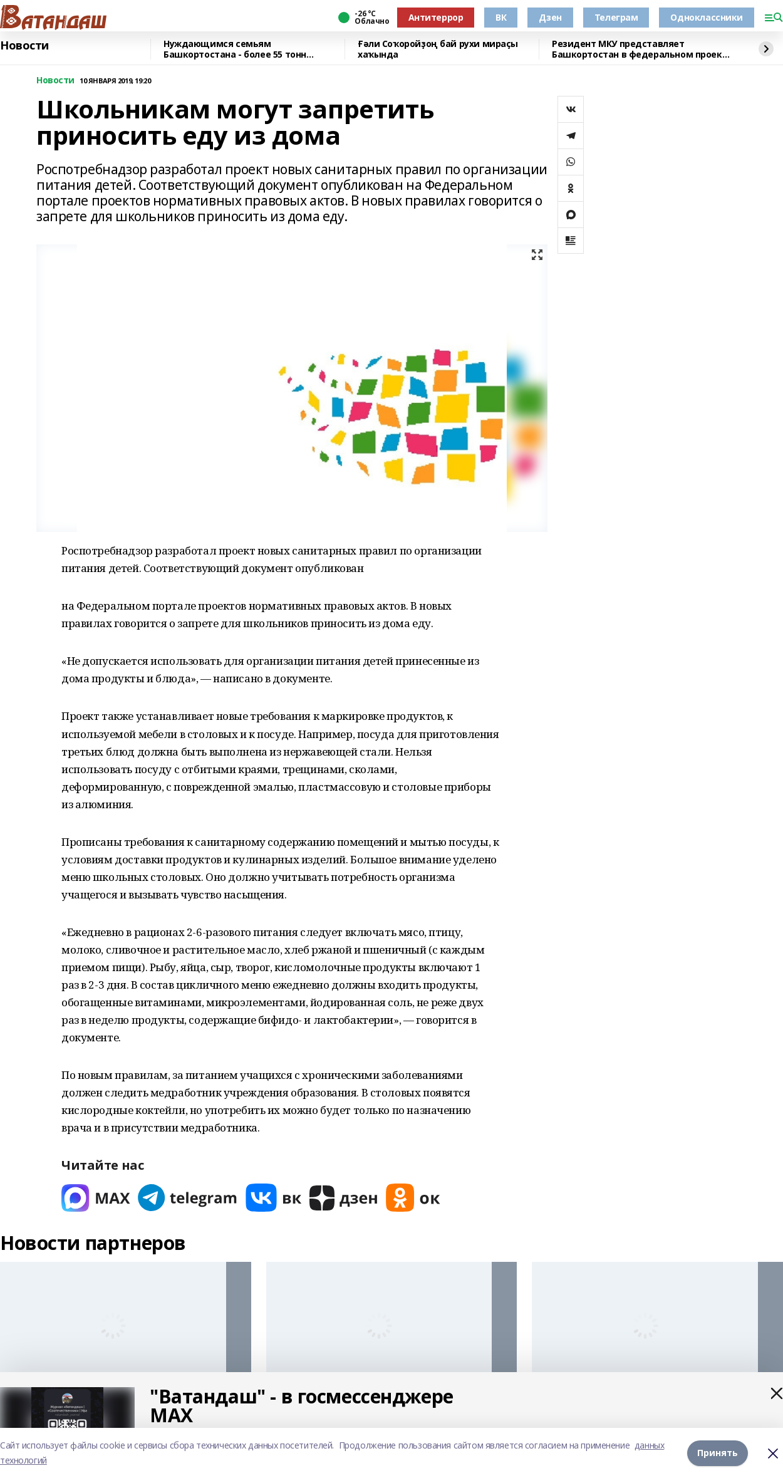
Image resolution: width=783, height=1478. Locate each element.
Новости (24, 46)
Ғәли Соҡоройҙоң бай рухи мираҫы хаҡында (438, 49)
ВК (500, 17)
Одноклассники (706, 17)
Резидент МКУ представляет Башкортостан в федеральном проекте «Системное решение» (642, 49)
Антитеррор (436, 17)
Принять (717, 1453)
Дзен (550, 17)
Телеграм (616, 17)
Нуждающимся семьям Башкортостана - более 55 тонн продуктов (234, 49)
